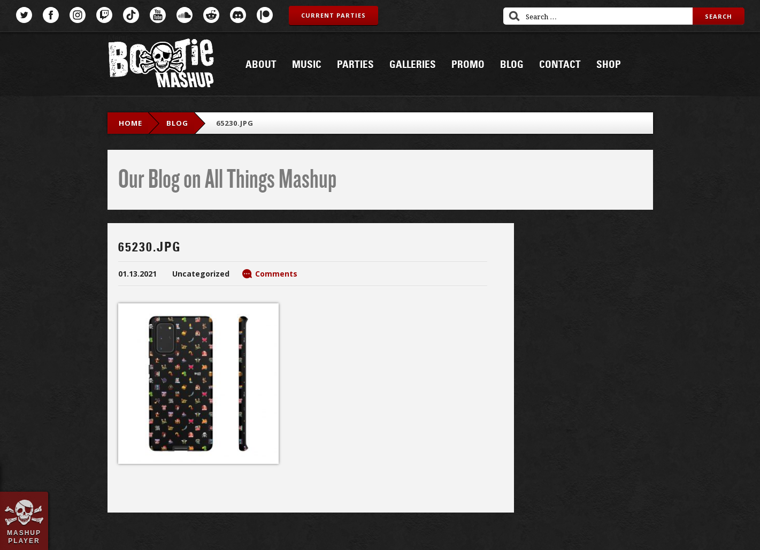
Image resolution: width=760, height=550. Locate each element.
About (261, 65)
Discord (238, 15)
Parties (355, 65)
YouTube (158, 15)
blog (177, 123)
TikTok (131, 15)
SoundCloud (184, 15)
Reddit (211, 15)
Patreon (265, 15)
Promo (468, 65)
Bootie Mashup (161, 65)
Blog (512, 65)
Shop (608, 65)
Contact (560, 65)
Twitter (24, 15)
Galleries (412, 65)
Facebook (51, 15)
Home (130, 123)
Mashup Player (24, 536)
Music (306, 65)
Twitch (104, 15)
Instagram (78, 15)
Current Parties (333, 15)
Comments (276, 274)
